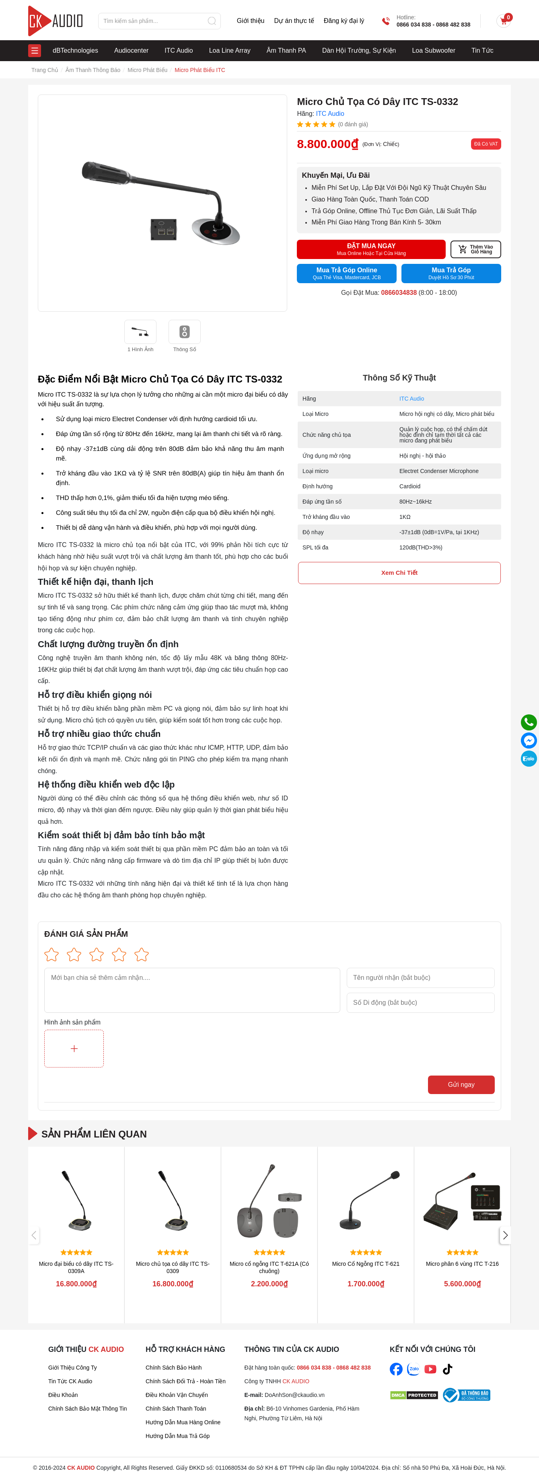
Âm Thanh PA (286, 50)
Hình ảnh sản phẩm (72, 1022)
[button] (505, 1235)
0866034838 (399, 293)
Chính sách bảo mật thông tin (87, 1408)
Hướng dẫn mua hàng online (183, 1422)
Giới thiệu (251, 21)
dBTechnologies (75, 50)
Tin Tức (482, 50)
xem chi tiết (399, 572)
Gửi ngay (461, 1084)
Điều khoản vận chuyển (177, 1395)
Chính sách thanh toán (176, 1408)
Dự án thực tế (294, 21)
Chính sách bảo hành (174, 1367)
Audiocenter (131, 50)
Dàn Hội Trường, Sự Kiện (359, 50)
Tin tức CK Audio (70, 1381)
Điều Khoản (63, 1395)
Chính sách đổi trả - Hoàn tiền (186, 1381)
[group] (162, 203)
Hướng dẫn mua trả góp (178, 1436)
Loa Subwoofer (433, 50)
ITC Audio (179, 50)
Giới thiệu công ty (72, 1367)
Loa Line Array (230, 50)
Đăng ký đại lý (344, 21)
